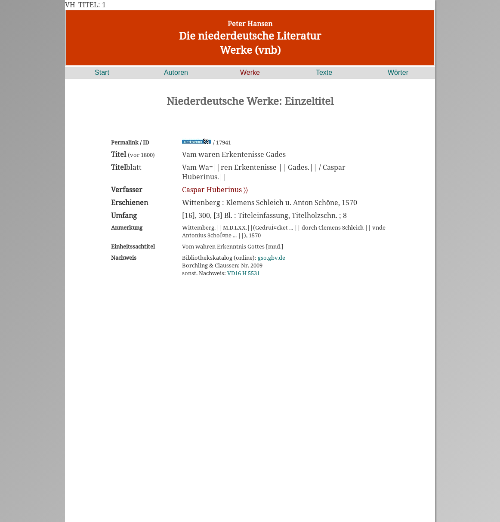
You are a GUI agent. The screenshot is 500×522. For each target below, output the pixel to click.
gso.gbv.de (271, 257)
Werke (250, 72)
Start (102, 72)
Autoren (176, 72)
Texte (324, 72)
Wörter (398, 72)
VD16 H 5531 (243, 273)
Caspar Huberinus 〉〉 (215, 189)
